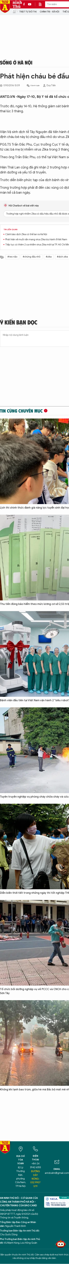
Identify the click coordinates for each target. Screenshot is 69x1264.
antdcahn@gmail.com (57, 1173)
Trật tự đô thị (27, 11)
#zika (49, 256)
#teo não (12, 256)
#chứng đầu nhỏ (31, 256)
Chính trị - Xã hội (49, 11)
